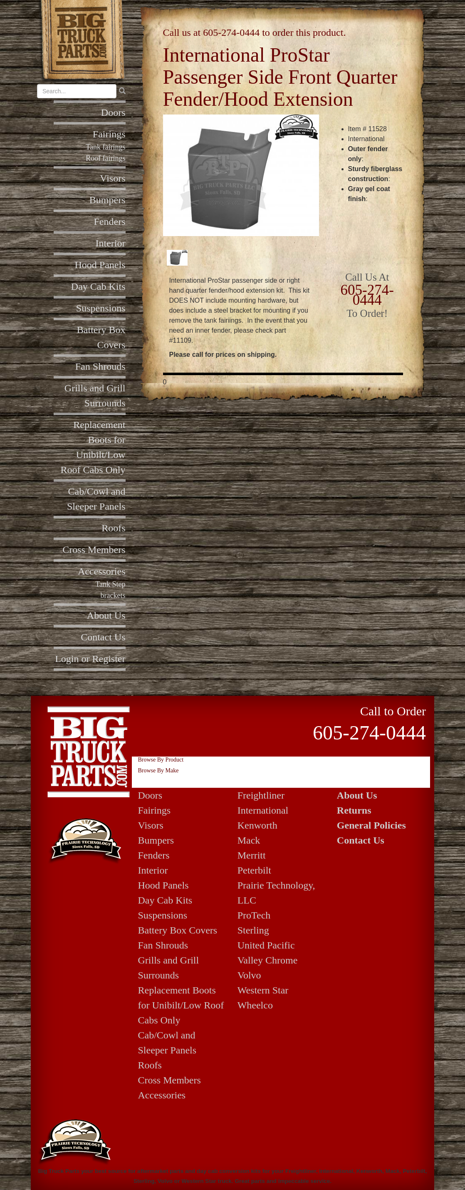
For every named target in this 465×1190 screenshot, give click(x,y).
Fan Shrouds (100, 366)
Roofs (113, 528)
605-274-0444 (231, 32)
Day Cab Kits (98, 286)
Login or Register (90, 658)
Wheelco (255, 1005)
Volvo (249, 975)
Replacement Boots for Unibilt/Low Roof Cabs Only (181, 1005)
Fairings (109, 134)
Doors (113, 112)
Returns (354, 810)
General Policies (371, 825)
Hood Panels (100, 264)
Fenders (110, 221)
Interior (111, 243)
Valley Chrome (267, 960)
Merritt (251, 855)
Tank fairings (105, 147)
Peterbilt (254, 870)
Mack (248, 840)
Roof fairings (105, 158)
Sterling (253, 930)
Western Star (263, 990)
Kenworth (257, 825)
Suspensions (101, 308)
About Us (106, 615)
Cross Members (93, 549)
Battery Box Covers (178, 930)
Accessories (102, 571)
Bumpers (107, 199)
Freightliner (260, 795)
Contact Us (103, 637)
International (263, 810)
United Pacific (266, 945)
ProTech (254, 915)
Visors (112, 178)
